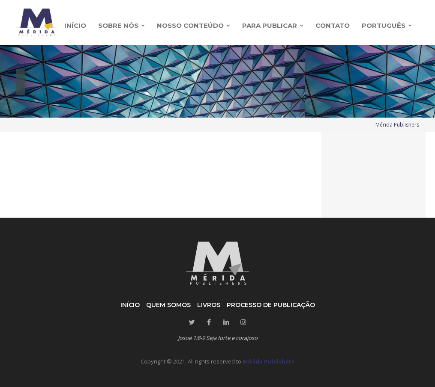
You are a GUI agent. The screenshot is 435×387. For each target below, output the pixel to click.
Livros (208, 305)
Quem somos (168, 305)
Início (130, 305)
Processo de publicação (271, 305)
